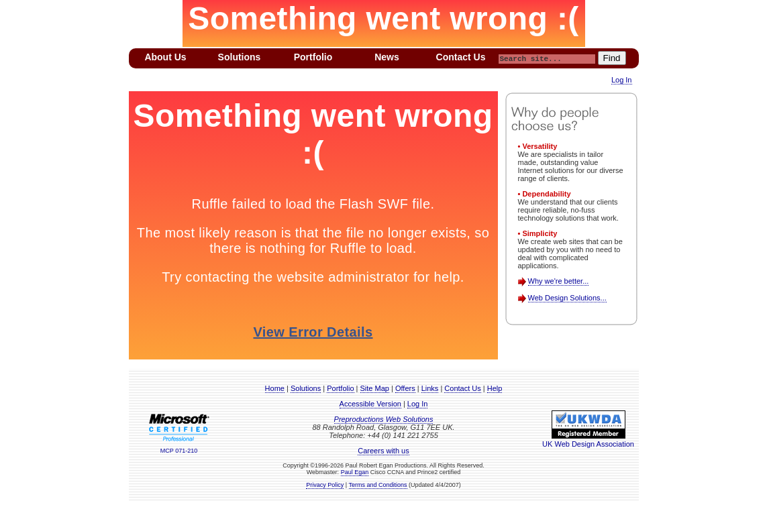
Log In (621, 80)
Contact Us (462, 388)
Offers (405, 388)
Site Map (374, 388)
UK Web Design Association (588, 440)
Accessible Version (370, 404)
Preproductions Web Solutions (383, 419)
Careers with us (383, 451)
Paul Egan (355, 472)
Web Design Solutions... (567, 298)
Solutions (306, 388)
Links (430, 388)
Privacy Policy (325, 485)
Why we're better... (558, 281)
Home (275, 388)
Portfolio (340, 388)
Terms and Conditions (378, 485)
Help (495, 388)
